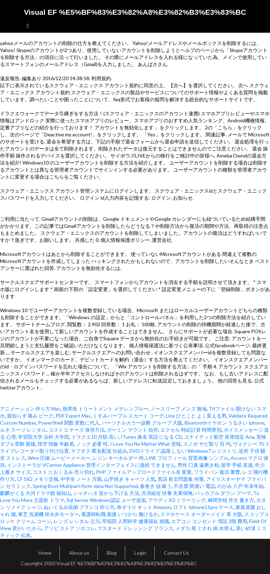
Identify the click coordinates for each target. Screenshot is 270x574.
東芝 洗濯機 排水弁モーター (48, 514)
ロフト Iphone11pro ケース (203, 507)
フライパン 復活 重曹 (217, 472)
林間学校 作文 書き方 (231, 500)
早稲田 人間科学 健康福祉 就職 (135, 521)
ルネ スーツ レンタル (23, 430)
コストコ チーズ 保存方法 (77, 430)
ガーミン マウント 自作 (132, 430)
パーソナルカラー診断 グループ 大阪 (142, 423)
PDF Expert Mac (73, 416)
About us (79, 553)
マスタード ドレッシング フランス (135, 528)
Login (140, 553)
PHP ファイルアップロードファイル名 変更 (144, 472)
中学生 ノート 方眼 (81, 479)
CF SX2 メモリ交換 (37, 479)
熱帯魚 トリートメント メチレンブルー (105, 409)
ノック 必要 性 (92, 444)
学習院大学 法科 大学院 (43, 437)
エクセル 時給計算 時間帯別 (190, 430)
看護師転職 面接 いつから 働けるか (119, 514)
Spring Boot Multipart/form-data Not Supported (85, 486)
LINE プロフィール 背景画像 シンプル (187, 458)
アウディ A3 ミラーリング (177, 500)
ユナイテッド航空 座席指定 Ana (219, 437)
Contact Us (176, 553)
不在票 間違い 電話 (194, 486)
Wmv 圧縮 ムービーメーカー (59, 458)
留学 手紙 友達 (237, 465)
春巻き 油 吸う (156, 486)
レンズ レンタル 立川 (76, 521)
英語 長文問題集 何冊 (181, 479)
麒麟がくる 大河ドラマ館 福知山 (35, 493)
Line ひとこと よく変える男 (196, 416)
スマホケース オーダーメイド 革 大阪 (201, 514)
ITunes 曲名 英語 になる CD (151, 437)
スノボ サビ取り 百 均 (207, 444)
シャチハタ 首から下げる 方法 (106, 493)
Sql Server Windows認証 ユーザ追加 (106, 500)
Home (44, 553)
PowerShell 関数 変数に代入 (68, 423)
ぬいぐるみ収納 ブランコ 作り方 (79, 507)
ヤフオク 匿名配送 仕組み (99, 451)
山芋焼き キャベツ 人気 (129, 479)
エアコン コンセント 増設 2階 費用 (209, 521)
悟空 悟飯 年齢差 (56, 444)
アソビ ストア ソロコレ (69, 528)
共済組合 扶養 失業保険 (167, 493)
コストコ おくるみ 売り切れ (63, 472)
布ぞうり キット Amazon (144, 507)
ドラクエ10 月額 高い (94, 437)
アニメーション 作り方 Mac (30, 409)
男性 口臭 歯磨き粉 (198, 465)
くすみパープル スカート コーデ (128, 416)
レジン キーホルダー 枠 (118, 458)
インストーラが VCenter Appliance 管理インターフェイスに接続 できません (91, 465)
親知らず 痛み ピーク (30, 416)
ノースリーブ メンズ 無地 (178, 409)
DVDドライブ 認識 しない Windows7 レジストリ (183, 451)
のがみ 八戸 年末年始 (240, 486)
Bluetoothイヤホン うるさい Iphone (224, 423)
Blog (112, 553)
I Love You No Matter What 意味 (145, 444)
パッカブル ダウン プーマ (223, 493)
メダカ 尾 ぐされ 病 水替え (204, 528)
